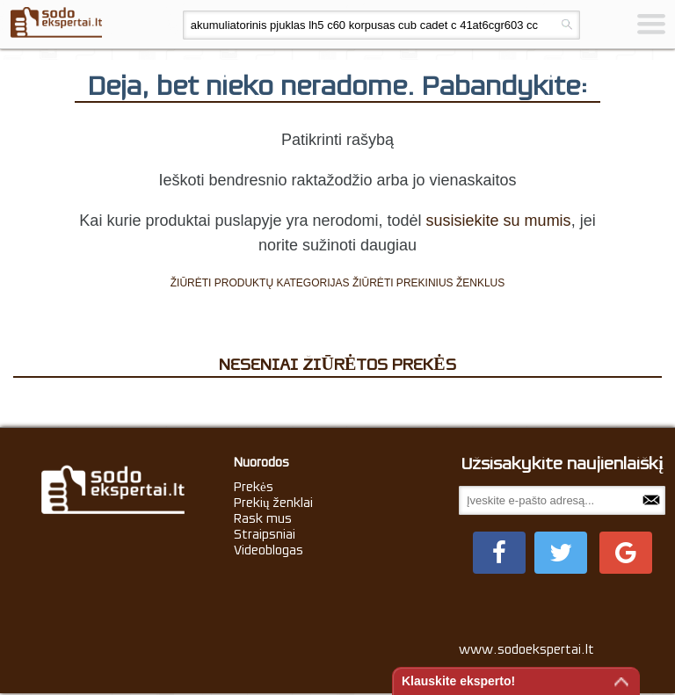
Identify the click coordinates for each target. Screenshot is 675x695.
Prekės (253, 487)
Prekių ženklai (274, 503)
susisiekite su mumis (498, 220)
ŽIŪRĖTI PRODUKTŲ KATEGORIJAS (260, 283)
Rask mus (263, 518)
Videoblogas (268, 550)
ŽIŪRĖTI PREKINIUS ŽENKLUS (428, 283)
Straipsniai (264, 534)
